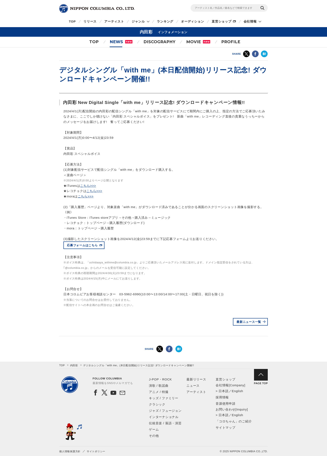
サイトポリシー (96, 451)
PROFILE (230, 41)
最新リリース (196, 379)
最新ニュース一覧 (248, 321)
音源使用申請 (225, 403)
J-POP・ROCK (160, 379)
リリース (90, 21)
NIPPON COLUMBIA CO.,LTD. (96, 8)
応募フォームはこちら (82, 245)
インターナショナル (164, 417)
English (237, 391)
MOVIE (198, 41)
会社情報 (250, 21)
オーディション (192, 21)
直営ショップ (221, 21)
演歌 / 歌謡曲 (159, 385)
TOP (72, 21)
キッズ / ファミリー (163, 398)
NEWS (121, 41)
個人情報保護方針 (69, 451)
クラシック (157, 404)
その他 (154, 435)
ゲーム (154, 429)
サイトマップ (225, 427)
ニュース (193, 385)
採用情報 (222, 397)
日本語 (223, 391)
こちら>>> (88, 185)
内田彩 (74, 365)
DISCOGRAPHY (159, 41)
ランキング (165, 21)
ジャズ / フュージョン (165, 410)
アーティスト (114, 21)
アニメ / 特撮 (159, 392)
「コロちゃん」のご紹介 (234, 421)
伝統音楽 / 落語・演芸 (165, 423)
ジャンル (138, 21)
